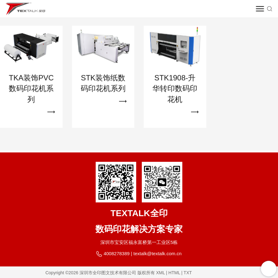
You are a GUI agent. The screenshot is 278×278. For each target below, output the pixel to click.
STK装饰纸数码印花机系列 (103, 85)
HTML (174, 272)
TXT (188, 272)
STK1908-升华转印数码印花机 (174, 91)
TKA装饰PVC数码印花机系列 (31, 91)
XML (160, 272)
